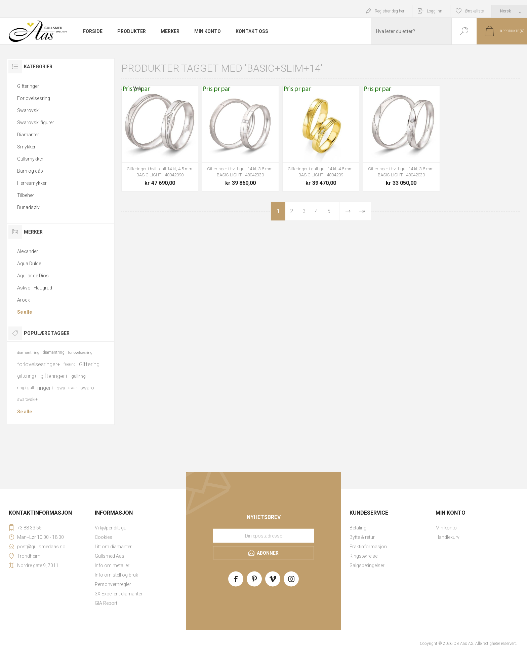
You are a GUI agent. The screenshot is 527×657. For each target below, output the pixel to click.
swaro (87, 387)
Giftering (89, 364)
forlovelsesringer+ (38, 364)
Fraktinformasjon (368, 546)
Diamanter (28, 134)
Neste (348, 211)
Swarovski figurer (35, 122)
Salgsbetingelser (367, 565)
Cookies (103, 537)
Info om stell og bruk (116, 575)
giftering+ (27, 376)
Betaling (358, 527)
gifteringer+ (54, 376)
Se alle (24, 312)
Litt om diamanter (113, 546)
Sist (362, 211)
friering (70, 364)
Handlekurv (447, 537)
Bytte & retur (362, 537)
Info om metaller (112, 565)
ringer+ (45, 387)
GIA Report (106, 603)
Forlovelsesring (33, 98)
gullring (78, 376)
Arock (23, 300)
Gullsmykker (30, 159)
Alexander (27, 251)
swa (61, 387)
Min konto (446, 527)
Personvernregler (113, 584)
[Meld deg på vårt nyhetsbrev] (263, 536)
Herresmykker (32, 183)
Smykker (26, 146)
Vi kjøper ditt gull (111, 527)
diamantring (54, 352)
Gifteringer (28, 86)
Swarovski (28, 110)
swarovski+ (27, 399)
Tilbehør (25, 195)
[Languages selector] (509, 11)
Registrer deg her (389, 11)
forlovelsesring (80, 352)
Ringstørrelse (363, 556)
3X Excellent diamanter (119, 593)
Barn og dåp (30, 171)
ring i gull (25, 387)
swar (72, 387)
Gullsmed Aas (109, 556)
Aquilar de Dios (33, 275)
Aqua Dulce (29, 263)
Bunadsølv (28, 207)
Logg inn (434, 11)
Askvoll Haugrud (34, 287)
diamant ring (28, 352)
